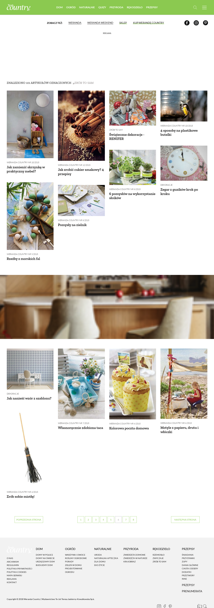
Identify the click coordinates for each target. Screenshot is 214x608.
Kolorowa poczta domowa (129, 424)
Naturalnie (87, 7)
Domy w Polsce (44, 546)
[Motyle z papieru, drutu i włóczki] (183, 379)
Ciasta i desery (190, 559)
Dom (59, 7)
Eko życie (99, 556)
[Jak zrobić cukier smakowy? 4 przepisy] (81, 126)
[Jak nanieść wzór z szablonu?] (30, 364)
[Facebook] (187, 22)
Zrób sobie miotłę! (21, 490)
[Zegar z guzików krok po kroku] (183, 160)
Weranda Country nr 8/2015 (125, 187)
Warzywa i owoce (75, 546)
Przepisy (152, 7)
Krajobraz (129, 553)
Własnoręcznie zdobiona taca (80, 423)
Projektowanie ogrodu (73, 561)
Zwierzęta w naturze (135, 549)
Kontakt (12, 573)
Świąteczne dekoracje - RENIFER (126, 136)
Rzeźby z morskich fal (23, 256)
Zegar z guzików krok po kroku (179, 189)
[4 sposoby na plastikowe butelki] (183, 106)
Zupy (184, 553)
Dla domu (99, 553)
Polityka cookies (16, 563)
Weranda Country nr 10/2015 (23, 162)
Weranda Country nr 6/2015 (125, 419)
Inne (184, 570)
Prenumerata (192, 582)
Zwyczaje (158, 549)
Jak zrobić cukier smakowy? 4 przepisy (81, 171)
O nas (10, 549)
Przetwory (188, 566)
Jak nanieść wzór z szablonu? (29, 394)
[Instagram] (196, 22)
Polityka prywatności (19, 560)
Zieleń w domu (73, 556)
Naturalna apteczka (106, 549)
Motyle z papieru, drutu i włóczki (179, 425)
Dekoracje (166, 182)
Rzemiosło (158, 546)
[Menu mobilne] (204, 7)
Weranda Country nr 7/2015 (73, 418)
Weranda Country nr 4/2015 (22, 485)
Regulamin (13, 556)
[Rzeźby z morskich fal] (30, 214)
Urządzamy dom (45, 553)
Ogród (71, 7)
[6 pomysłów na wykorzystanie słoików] (132, 165)
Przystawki (188, 549)
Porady (69, 553)
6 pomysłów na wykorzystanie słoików (132, 193)
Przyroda (116, 7)
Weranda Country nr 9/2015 (22, 252)
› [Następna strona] (185, 511)
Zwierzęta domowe (134, 546)
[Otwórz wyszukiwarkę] (195, 7)
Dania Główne (190, 556)
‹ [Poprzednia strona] (29, 511)
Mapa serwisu (14, 566)
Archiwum (13, 553)
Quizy (102, 7)
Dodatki (186, 563)
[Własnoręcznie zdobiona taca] (81, 379)
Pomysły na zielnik (72, 222)
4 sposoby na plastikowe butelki (179, 132)
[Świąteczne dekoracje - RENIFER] (132, 108)
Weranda (74, 22)
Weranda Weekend (100, 22)
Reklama (12, 570)
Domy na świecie (45, 549)
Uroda (98, 546)
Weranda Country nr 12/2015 (74, 165)
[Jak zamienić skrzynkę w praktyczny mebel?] (30, 124)
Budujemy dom (44, 556)
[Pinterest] (205, 22)
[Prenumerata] (199, 596)
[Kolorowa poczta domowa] (132, 379)
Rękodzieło (135, 7)
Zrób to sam (116, 130)
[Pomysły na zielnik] (81, 198)
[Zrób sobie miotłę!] (30, 442)
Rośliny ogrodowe (76, 549)
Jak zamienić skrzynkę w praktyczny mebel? (26, 169)
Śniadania (187, 546)
